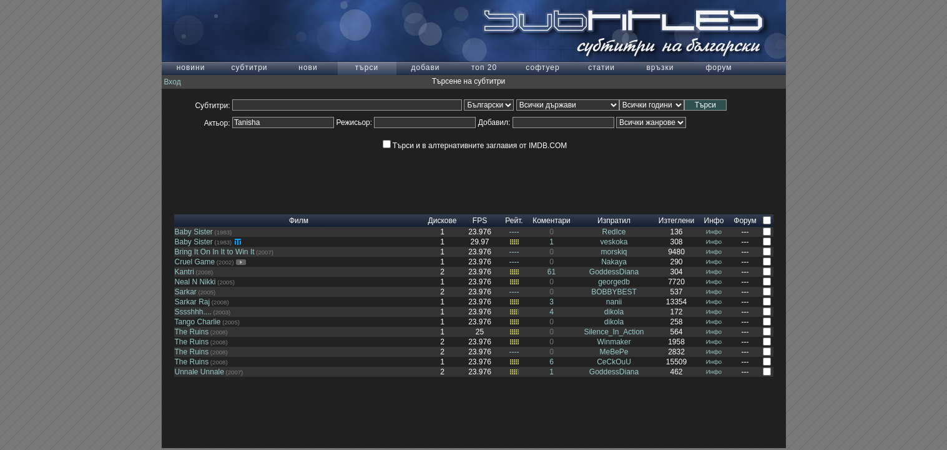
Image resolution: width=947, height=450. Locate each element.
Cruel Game (195, 262)
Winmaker (614, 342)
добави (425, 67)
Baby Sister (194, 232)
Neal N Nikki (195, 282)
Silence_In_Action (614, 332)
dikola (614, 312)
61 (551, 272)
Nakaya (614, 262)
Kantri (184, 272)
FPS (480, 220)
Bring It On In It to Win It (215, 252)
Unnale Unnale (199, 372)
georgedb (614, 282)
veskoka (613, 242)
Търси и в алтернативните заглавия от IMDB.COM (475, 145)
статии (601, 67)
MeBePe (613, 352)
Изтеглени (676, 220)
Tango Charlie (198, 322)
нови (307, 67)
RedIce (614, 232)
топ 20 (484, 67)
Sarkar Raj (192, 302)
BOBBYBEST (614, 292)
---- (514, 232)
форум (718, 67)
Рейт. (514, 220)
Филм (298, 220)
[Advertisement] (474, 186)
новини (191, 67)
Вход (172, 82)
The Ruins (192, 332)
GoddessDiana (614, 272)
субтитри (249, 67)
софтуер (542, 67)
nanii (614, 302)
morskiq (614, 252)
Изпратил (614, 220)
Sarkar (186, 292)
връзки (660, 67)
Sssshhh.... (193, 312)
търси (366, 67)
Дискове (442, 220)
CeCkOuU (614, 362)
